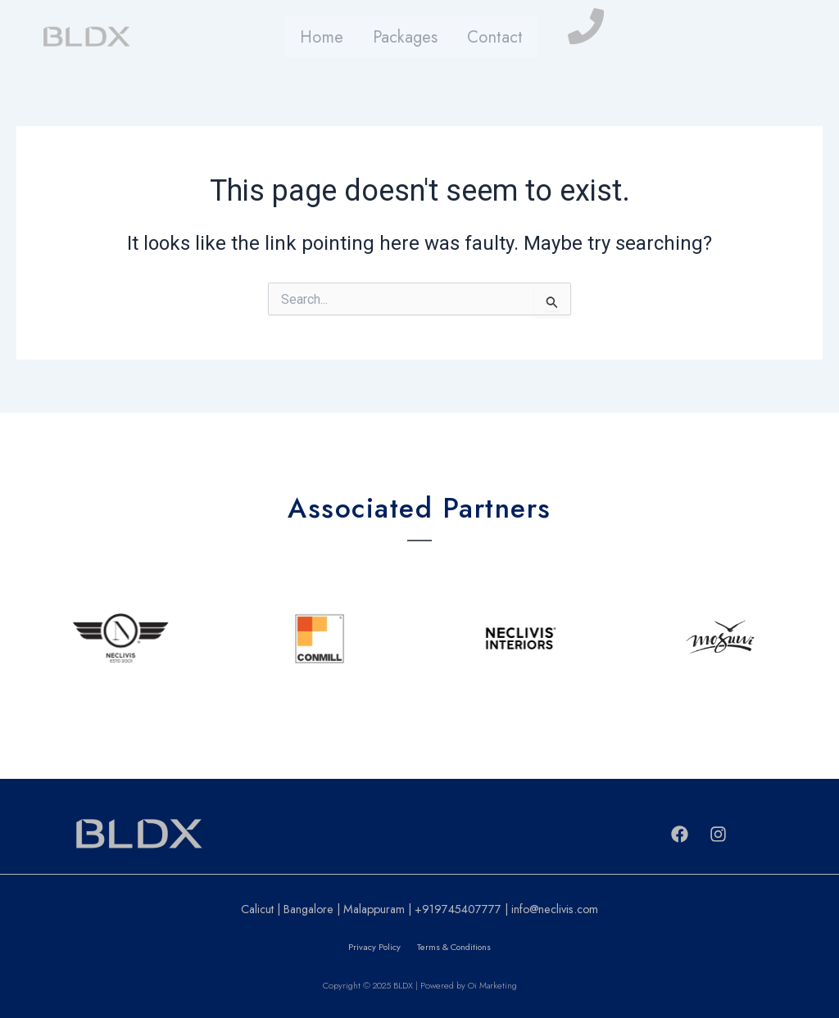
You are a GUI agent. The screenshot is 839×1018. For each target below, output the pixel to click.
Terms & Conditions (454, 946)
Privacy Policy (374, 946)
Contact (491, 37)
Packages (404, 37)
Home (324, 37)
